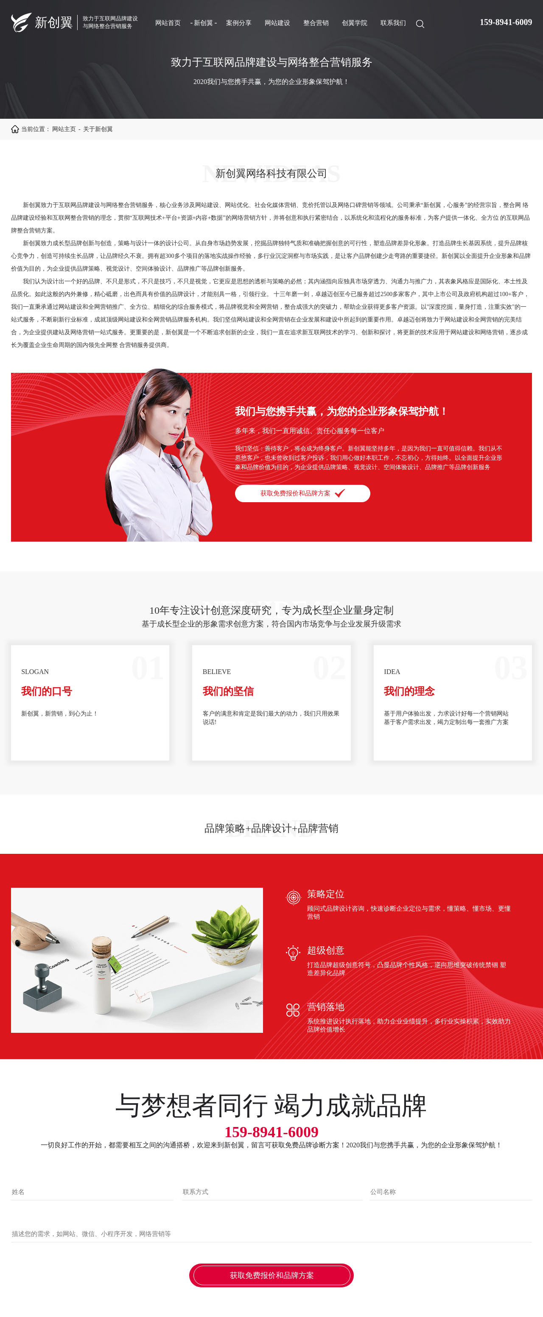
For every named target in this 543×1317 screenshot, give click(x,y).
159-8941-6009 (506, 22)
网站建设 (277, 23)
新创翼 (203, 23)
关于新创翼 (98, 129)
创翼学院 (354, 23)
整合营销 (316, 23)
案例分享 (239, 23)
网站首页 (168, 23)
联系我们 (393, 23)
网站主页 (64, 129)
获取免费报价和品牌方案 (302, 493)
